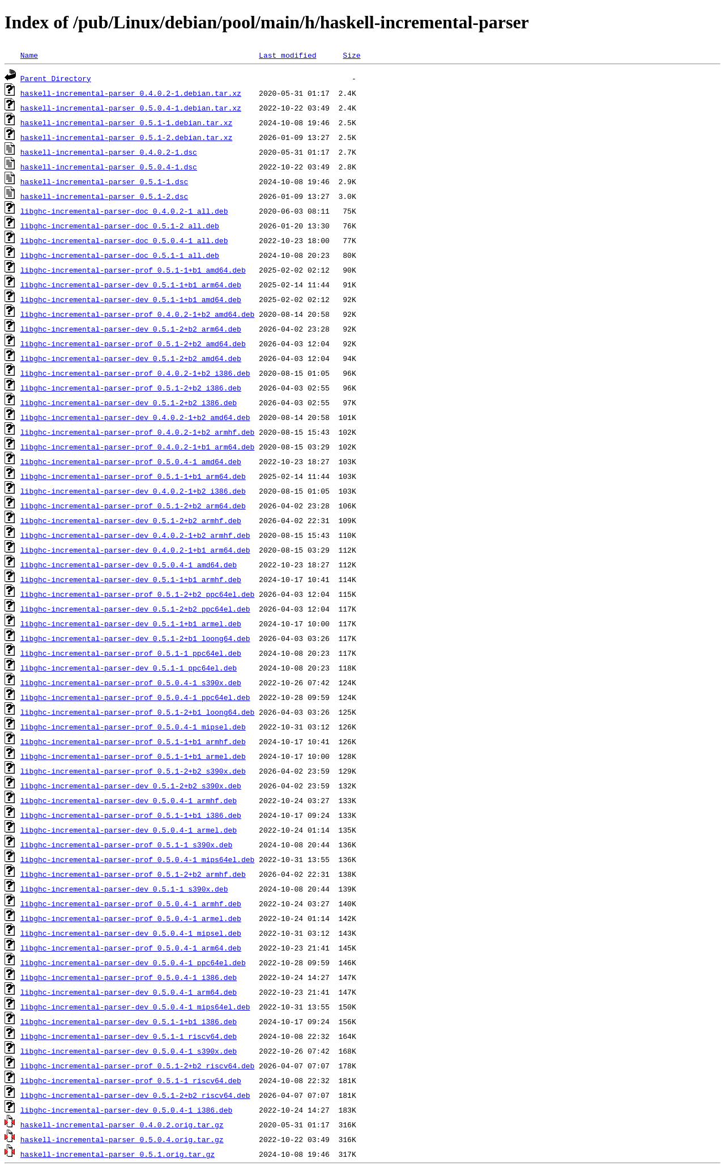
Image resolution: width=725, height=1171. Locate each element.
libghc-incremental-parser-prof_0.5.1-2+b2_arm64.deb (133, 505)
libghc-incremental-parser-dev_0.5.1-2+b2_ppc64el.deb (135, 609)
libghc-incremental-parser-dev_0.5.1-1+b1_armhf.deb (130, 579)
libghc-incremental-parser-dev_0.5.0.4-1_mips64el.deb (135, 1007)
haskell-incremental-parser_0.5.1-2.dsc (104, 196)
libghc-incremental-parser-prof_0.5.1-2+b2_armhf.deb (133, 874)
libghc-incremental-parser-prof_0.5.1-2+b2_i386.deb (130, 388)
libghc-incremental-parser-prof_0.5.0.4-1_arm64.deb (130, 948)
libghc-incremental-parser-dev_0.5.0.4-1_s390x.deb (128, 1051)
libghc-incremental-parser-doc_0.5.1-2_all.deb (119, 225)
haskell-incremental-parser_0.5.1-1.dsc (104, 181)
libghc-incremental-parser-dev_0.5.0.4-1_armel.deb (128, 830)
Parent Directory (55, 78)
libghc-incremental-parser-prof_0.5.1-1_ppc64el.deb (130, 653)
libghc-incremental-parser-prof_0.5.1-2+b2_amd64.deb (133, 343)
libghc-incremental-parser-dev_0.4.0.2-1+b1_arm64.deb (135, 550)
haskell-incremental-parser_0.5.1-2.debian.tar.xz (126, 137)
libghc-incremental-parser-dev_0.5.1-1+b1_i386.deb (128, 1021)
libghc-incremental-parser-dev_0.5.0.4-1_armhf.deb (128, 800)
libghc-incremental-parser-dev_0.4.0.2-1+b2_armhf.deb (135, 535)
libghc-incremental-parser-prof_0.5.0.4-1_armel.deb (130, 918)
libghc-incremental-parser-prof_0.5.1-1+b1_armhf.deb (133, 741)
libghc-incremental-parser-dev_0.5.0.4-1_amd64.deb (128, 564)
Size (351, 55)
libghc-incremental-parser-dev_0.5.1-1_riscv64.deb (128, 1036)
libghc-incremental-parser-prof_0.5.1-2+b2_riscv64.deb (137, 1065)
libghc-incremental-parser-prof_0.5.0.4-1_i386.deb (128, 977)
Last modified (287, 55)
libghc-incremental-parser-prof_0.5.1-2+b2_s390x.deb (133, 771)
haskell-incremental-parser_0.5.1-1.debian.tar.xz (126, 122)
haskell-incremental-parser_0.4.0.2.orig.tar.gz (122, 1124)
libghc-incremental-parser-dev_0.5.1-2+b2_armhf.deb (130, 520)
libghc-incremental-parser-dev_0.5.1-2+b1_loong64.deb (135, 638)
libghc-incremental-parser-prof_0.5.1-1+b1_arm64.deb (133, 476)
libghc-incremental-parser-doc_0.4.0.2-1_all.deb (124, 211)
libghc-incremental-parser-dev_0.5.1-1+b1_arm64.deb (130, 284)
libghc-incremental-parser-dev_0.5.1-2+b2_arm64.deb (130, 329)
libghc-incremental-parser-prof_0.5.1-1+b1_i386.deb (130, 815)
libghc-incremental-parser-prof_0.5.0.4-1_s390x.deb (130, 682)
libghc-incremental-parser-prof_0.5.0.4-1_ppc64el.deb (135, 697)
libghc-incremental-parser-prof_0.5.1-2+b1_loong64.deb (137, 712)
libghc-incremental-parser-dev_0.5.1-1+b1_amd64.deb (130, 299)
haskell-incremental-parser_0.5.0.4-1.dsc (108, 167)
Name (29, 55)
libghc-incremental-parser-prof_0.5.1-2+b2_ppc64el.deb (137, 594)
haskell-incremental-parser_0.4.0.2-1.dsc (108, 152)
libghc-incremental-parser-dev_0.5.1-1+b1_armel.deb (130, 623)
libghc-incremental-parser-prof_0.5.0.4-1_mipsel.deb (133, 727)
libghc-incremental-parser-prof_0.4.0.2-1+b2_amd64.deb (137, 314)
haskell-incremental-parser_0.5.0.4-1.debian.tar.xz (130, 108)
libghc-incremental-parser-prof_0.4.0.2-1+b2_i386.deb (135, 373)
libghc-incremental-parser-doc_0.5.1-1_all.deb (119, 255)
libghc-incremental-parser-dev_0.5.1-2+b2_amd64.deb (130, 358)
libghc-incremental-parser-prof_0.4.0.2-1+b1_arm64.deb (137, 447)
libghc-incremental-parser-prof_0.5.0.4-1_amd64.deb (130, 461)
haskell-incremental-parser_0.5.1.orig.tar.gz (117, 1154)
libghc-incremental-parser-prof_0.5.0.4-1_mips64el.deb (137, 859)
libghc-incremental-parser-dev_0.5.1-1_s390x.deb (124, 889)
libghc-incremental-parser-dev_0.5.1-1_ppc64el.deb (128, 668)
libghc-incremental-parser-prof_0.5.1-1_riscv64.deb (130, 1080)
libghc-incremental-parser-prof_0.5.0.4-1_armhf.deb (130, 903)
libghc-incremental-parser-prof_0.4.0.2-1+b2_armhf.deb (137, 432)
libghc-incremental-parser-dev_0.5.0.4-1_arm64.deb (128, 992)
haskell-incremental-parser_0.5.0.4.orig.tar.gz (122, 1139)
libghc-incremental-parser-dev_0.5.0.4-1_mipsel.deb (130, 933)
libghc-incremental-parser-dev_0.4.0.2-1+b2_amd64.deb (135, 417)
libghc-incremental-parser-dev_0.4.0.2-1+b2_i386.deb (133, 491)
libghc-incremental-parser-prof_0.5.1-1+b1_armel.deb (133, 756)
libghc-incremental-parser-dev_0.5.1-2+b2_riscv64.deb (135, 1095)
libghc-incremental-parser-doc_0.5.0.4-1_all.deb (124, 240)
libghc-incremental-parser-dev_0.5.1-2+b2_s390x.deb (130, 785)
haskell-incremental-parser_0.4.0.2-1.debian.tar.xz (130, 93)
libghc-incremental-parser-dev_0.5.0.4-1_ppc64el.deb (133, 962)
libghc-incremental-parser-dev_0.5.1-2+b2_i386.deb (128, 402)
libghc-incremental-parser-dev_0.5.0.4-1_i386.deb (126, 1110)
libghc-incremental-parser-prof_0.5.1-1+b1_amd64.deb (133, 270)
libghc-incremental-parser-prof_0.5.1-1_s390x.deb (126, 844)
